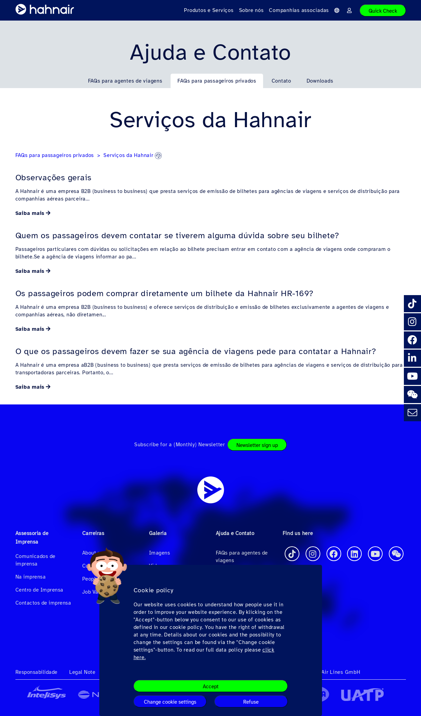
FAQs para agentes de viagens (125, 81)
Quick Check (383, 11)
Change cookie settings (170, 702)
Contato (281, 81)
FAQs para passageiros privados (216, 81)
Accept (211, 686)
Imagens (159, 553)
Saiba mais (30, 213)
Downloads (320, 81)
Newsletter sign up (257, 445)
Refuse (251, 702)
